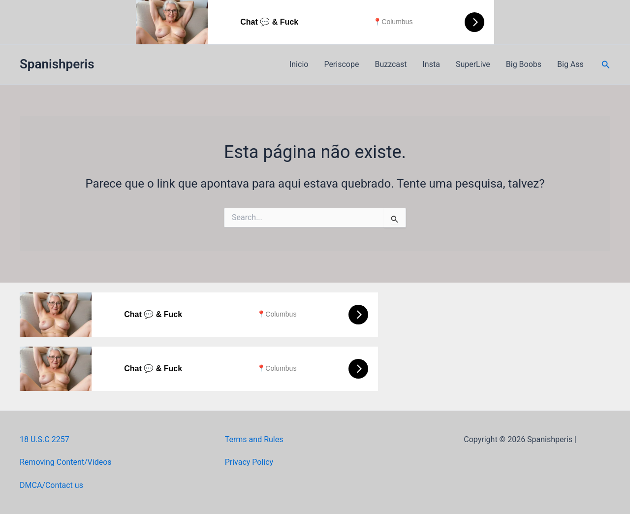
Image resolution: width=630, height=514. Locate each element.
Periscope (341, 64)
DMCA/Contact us (51, 485)
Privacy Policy (249, 462)
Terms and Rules (254, 439)
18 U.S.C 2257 (44, 439)
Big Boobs (523, 64)
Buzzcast (391, 64)
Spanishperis (57, 64)
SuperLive (473, 64)
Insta (431, 64)
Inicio (298, 64)
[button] (605, 65)
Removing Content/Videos (66, 462)
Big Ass (570, 64)
